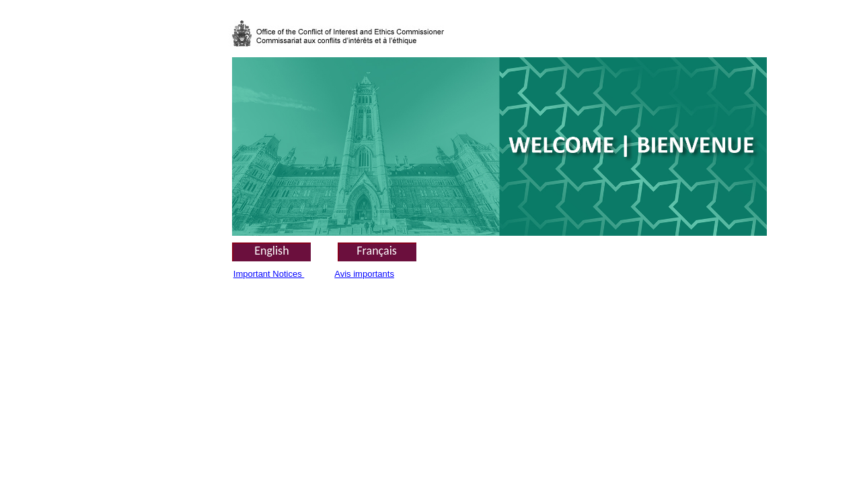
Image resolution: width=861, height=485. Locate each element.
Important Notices (269, 274)
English (271, 250)
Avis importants (364, 274)
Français (377, 250)
